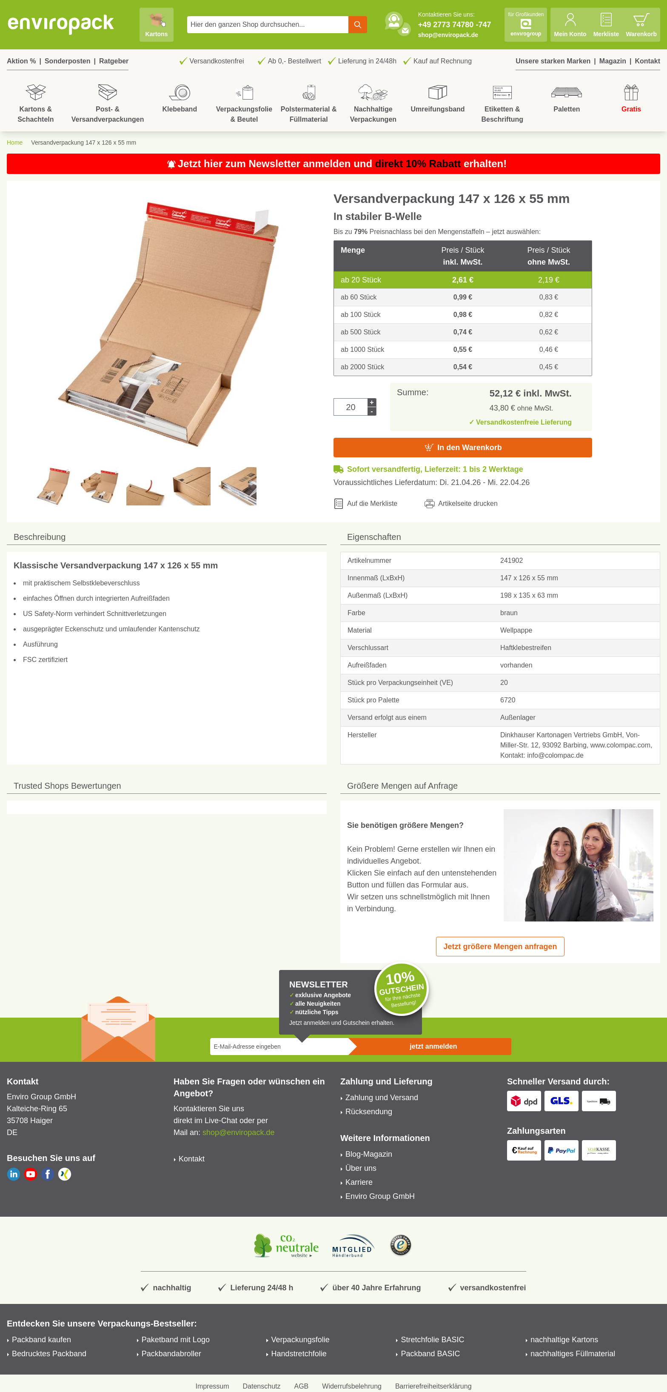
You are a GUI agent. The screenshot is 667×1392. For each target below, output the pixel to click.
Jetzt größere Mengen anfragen (500, 946)
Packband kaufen (41, 1339)
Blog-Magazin (368, 1154)
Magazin (612, 61)
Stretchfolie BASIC (432, 1339)
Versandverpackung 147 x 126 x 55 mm (83, 142)
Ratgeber (113, 61)
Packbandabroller (171, 1353)
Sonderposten (68, 61)
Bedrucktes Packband (49, 1353)
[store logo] (61, 24)
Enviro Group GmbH (380, 1196)
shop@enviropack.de (448, 34)
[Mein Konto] (570, 25)
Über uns (360, 1168)
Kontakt (647, 61)
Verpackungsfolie (300, 1339)
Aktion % (21, 61)
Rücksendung (368, 1111)
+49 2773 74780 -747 (454, 24)
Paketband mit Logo (176, 1339)
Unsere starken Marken (553, 61)
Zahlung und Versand (381, 1097)
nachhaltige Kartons (564, 1339)
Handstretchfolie (299, 1353)
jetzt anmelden (433, 1046)
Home (15, 142)
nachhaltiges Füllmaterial (572, 1353)
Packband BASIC (430, 1353)
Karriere (359, 1182)
